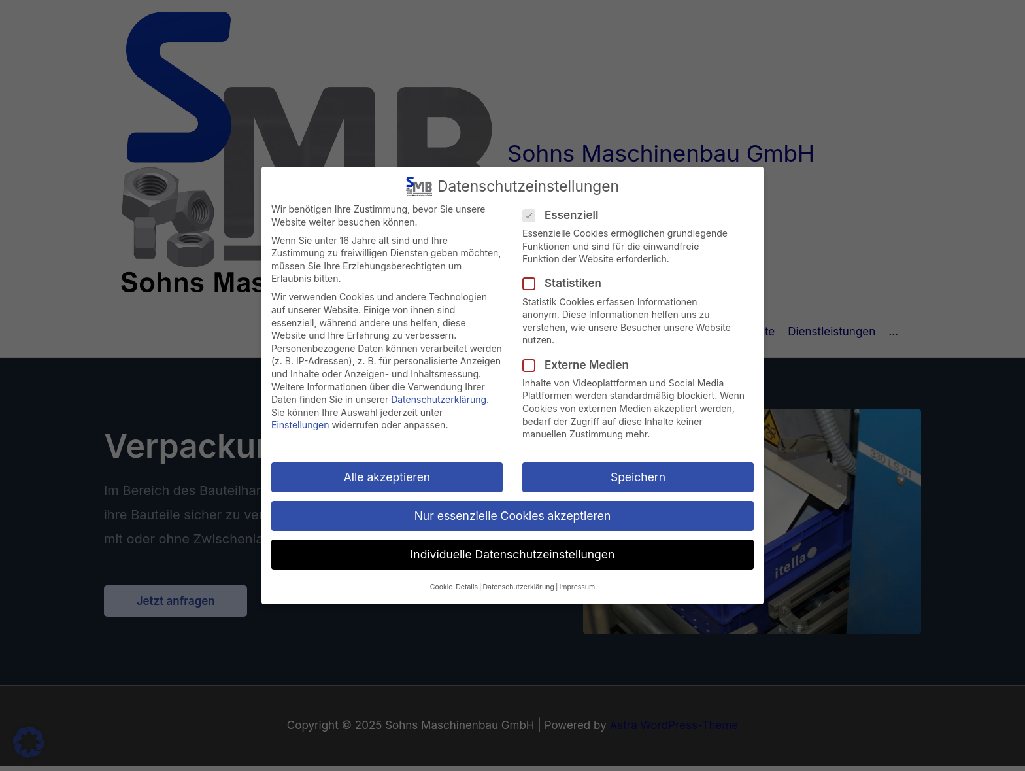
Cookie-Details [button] (454, 587)
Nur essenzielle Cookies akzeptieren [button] (512, 516)
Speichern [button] (638, 477)
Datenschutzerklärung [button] (518, 587)
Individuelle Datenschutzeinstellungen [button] (513, 554)
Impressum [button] (577, 587)
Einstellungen (300, 424)
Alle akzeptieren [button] (387, 477)
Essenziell (564, 215)
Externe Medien (579, 365)
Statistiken (566, 283)
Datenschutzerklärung (438, 399)
